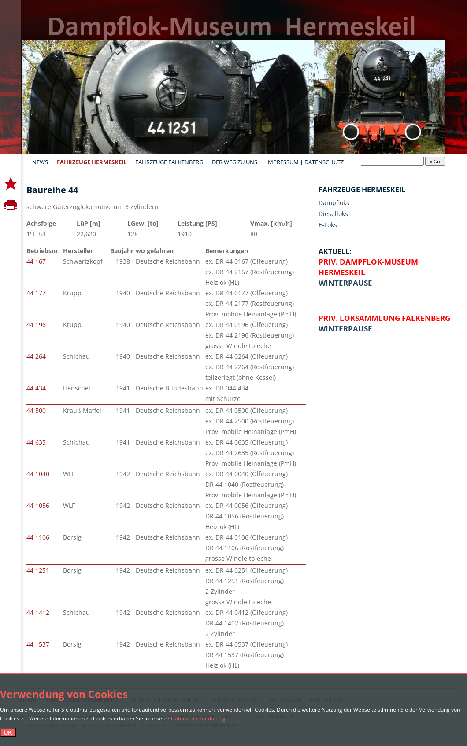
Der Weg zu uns (234, 162)
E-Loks (328, 224)
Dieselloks (333, 213)
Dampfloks (334, 202)
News (40, 162)
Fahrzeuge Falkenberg (169, 162)
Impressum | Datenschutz (305, 162)
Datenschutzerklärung (198, 718)
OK (8, 732)
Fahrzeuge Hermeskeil (91, 162)
